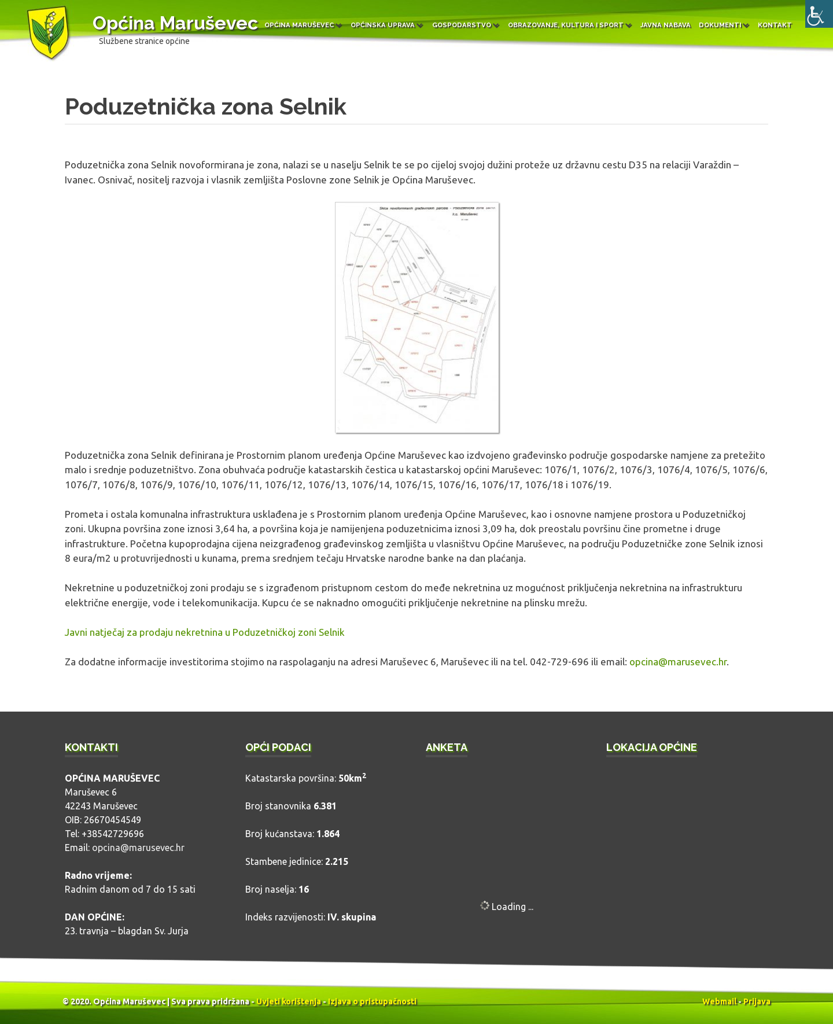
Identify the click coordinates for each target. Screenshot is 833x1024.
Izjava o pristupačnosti (372, 1001)
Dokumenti (720, 25)
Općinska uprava (383, 25)
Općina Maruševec (175, 23)
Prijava (757, 1001)
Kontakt (775, 25)
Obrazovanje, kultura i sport (566, 25)
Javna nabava (665, 25)
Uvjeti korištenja (288, 1001)
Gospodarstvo (461, 25)
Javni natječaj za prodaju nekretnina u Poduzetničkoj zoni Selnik (205, 632)
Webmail (719, 1001)
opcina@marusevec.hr (678, 661)
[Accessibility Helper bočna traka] (819, 14)
